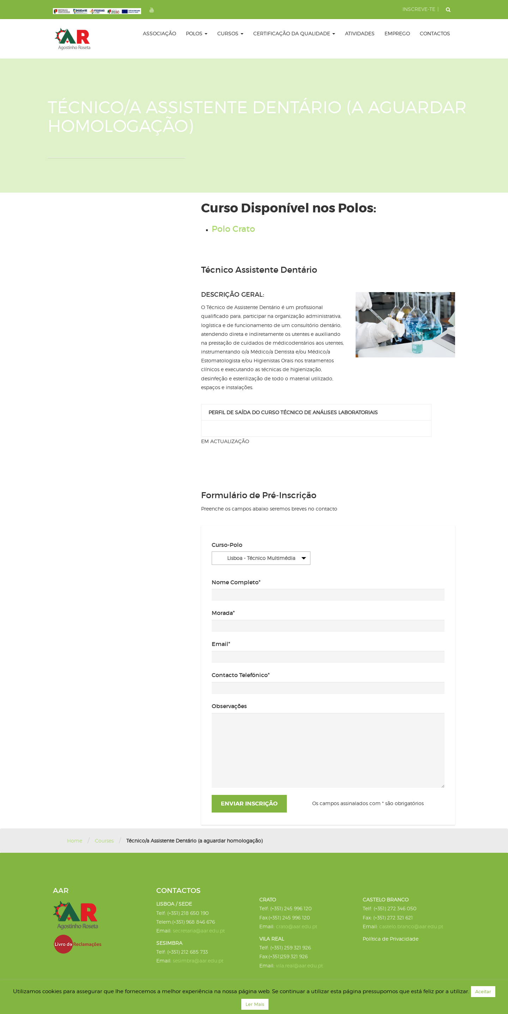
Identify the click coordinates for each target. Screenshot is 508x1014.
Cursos (230, 33)
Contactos (435, 33)
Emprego (397, 33)
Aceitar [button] (483, 991)
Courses (104, 841)
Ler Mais (255, 1004)
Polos (196, 33)
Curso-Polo (227, 544)
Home (74, 841)
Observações (229, 706)
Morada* (223, 612)
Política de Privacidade (390, 939)
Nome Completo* (236, 582)
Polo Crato (233, 229)
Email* (221, 643)
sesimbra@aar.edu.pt (198, 961)
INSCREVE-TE (419, 9)
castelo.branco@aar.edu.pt (411, 926)
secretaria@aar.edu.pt (199, 931)
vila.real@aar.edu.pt (299, 965)
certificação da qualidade (294, 33)
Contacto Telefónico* (241, 674)
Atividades (360, 33)
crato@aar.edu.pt (296, 926)
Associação (159, 33)
